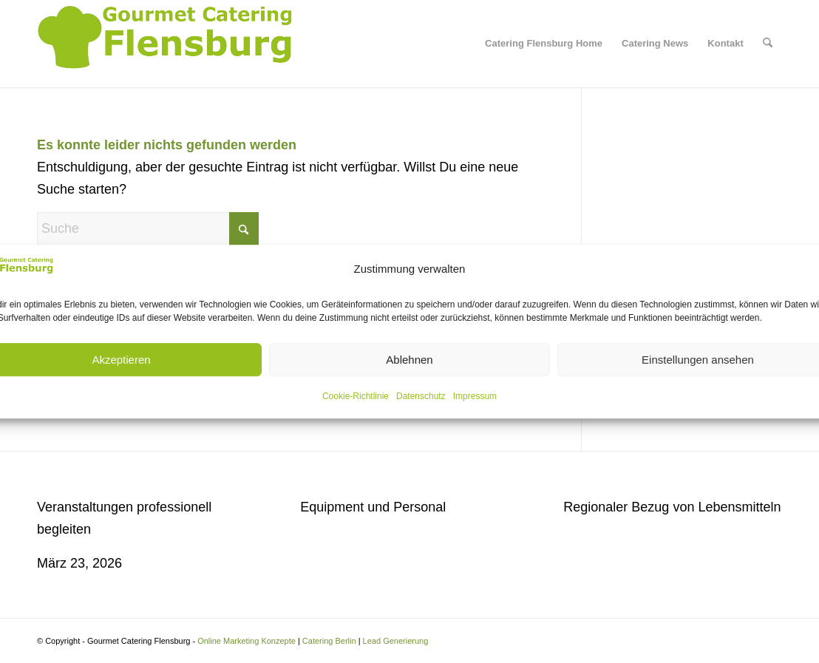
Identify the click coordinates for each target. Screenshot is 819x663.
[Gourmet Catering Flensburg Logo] (167, 43)
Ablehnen (409, 359)
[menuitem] (543, 43)
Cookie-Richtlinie (355, 396)
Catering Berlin (329, 640)
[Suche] (767, 43)
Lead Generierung (396, 640)
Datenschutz (421, 396)
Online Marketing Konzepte (246, 640)
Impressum (475, 396)
